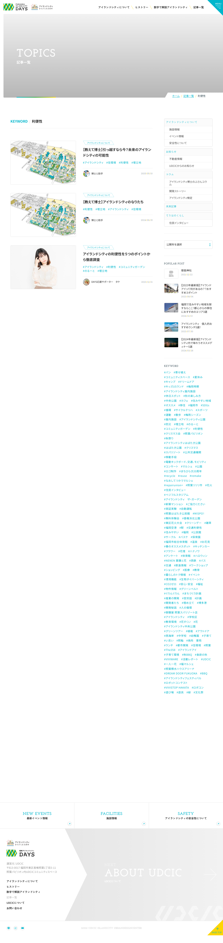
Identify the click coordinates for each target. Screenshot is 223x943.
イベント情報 (176, 137)
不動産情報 (175, 161)
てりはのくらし (175, 219)
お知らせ (171, 153)
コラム (170, 176)
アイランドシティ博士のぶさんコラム (188, 186)
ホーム (176, 96)
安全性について (178, 144)
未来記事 (171, 209)
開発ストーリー (177, 194)
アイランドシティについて (182, 122)
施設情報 (174, 130)
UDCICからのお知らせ (181, 167)
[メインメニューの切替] (215, 8)
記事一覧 (188, 96)
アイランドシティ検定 (180, 200)
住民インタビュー (179, 227)
